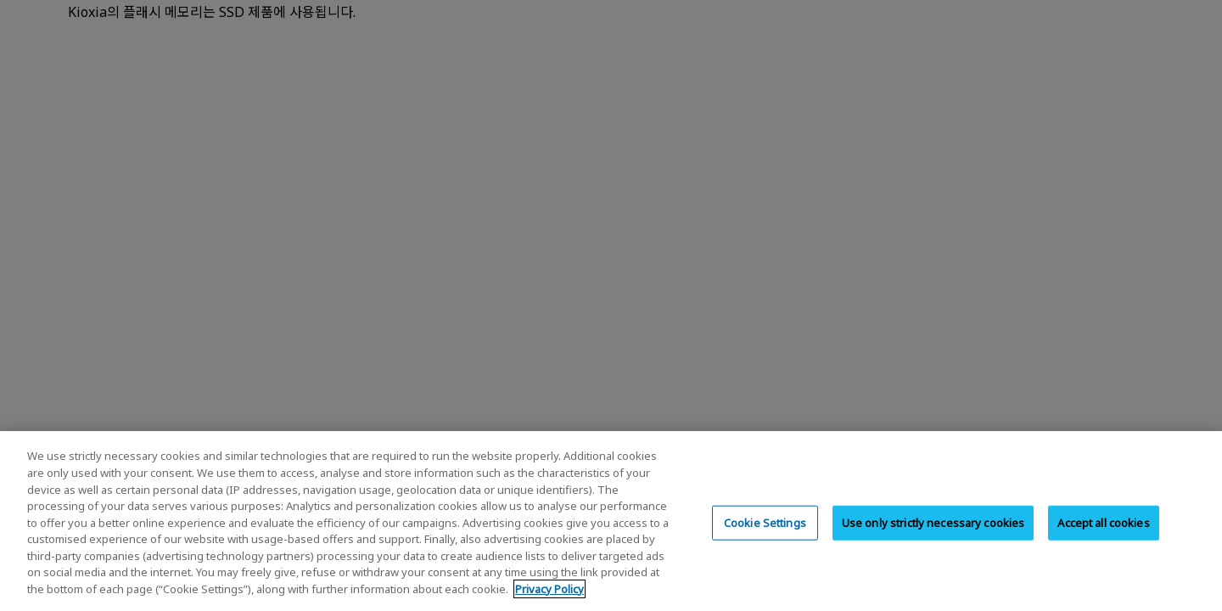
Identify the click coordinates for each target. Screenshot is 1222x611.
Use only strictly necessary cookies (933, 538)
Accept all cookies (1103, 538)
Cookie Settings (765, 538)
